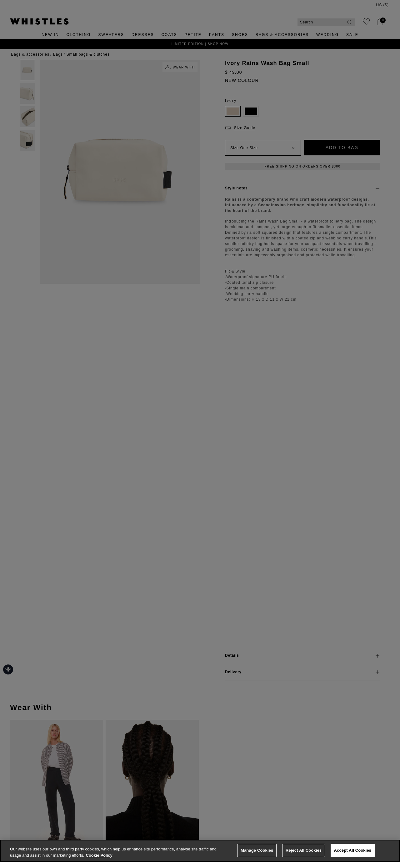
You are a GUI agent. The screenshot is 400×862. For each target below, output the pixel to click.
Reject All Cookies (304, 850)
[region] (200, 851)
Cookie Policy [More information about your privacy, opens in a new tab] (99, 855)
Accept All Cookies (353, 850)
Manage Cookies (257, 850)
